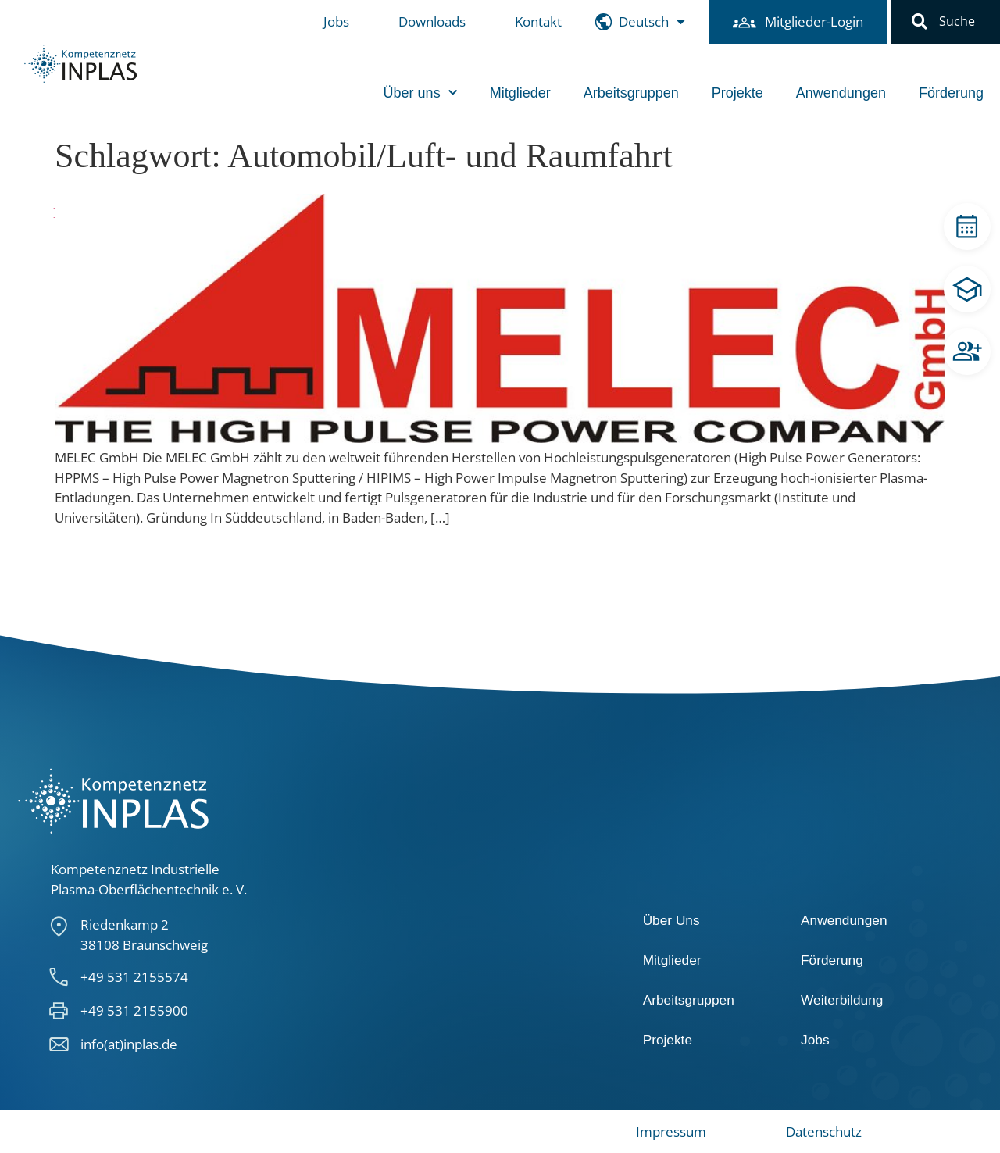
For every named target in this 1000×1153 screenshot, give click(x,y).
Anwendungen (841, 93)
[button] (919, 22)
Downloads (432, 21)
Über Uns (671, 920)
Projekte (737, 93)
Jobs (336, 21)
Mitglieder (520, 93)
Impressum (671, 1132)
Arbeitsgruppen (631, 93)
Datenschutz (824, 1132)
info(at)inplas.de (128, 1044)
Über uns (420, 93)
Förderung (951, 93)
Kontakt (538, 21)
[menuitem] (652, 22)
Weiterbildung (842, 1000)
